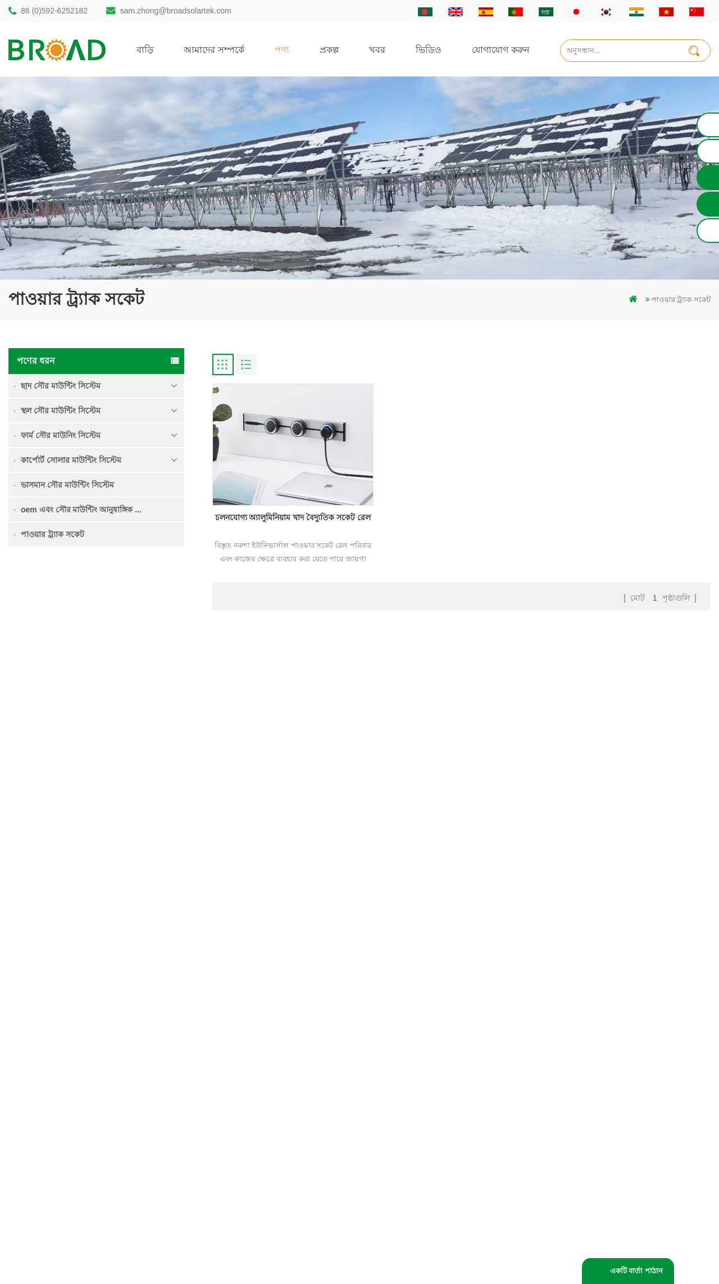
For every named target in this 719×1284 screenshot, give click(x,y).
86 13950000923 (57, 1105)
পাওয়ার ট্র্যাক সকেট (52, 534)
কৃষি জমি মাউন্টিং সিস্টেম (128, 686)
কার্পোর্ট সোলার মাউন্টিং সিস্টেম (71, 460)
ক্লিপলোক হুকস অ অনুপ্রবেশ (132, 877)
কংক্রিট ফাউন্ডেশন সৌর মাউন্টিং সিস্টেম (125, 821)
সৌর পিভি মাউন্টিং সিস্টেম (272, 1092)
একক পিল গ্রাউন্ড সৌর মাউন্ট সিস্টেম (124, 630)
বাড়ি (144, 49)
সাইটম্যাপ (430, 1111)
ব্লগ (420, 1092)
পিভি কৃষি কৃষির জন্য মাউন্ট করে (280, 1130)
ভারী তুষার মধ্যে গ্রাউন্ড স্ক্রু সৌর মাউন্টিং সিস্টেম (129, 757)
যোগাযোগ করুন (501, 49)
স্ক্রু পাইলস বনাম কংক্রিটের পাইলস (283, 1073)
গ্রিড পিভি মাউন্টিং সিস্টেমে (274, 1111)
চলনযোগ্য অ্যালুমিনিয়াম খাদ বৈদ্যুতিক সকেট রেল (291, 515)
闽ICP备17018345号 (454, 1258)
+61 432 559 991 (57, 1174)
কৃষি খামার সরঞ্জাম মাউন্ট (270, 1168)
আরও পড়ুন (109, 655)
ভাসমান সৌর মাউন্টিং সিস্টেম (67, 484)
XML (423, 1130)
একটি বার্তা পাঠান (636, 1271)
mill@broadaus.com (62, 1150)
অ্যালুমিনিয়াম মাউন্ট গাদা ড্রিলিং (281, 1053)
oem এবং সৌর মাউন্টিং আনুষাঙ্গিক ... (81, 509)
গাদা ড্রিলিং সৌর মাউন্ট (268, 1015)
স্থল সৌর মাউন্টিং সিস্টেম (61, 410)
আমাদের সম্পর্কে (214, 49)
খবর (377, 49)
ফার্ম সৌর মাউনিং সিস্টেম (61, 435)
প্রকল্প (329, 49)
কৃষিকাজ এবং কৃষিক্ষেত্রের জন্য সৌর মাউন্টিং (299, 1149)
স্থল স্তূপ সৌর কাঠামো (265, 1034)
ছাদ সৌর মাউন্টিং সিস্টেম (61, 385)
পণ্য (282, 49)
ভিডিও (429, 49)
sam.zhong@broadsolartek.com (175, 10)
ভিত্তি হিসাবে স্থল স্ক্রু (262, 1187)
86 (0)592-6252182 (54, 10)
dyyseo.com (550, 1258)
